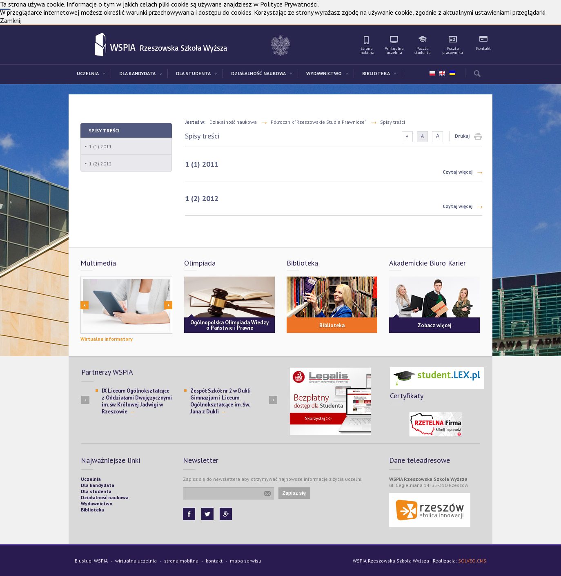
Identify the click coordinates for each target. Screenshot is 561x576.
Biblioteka (332, 325)
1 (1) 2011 (100, 146)
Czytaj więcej (457, 172)
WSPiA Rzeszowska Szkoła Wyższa (101, 45)
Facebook (189, 514)
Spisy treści (104, 130)
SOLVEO (467, 561)
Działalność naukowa (233, 122)
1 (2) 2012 (100, 164)
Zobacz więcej (435, 325)
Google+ (226, 514)
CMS (481, 561)
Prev (84, 305)
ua (452, 71)
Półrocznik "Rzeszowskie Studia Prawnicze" (318, 122)
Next (168, 305)
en (442, 73)
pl (432, 73)
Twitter (207, 514)
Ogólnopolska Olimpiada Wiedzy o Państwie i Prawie (229, 325)
